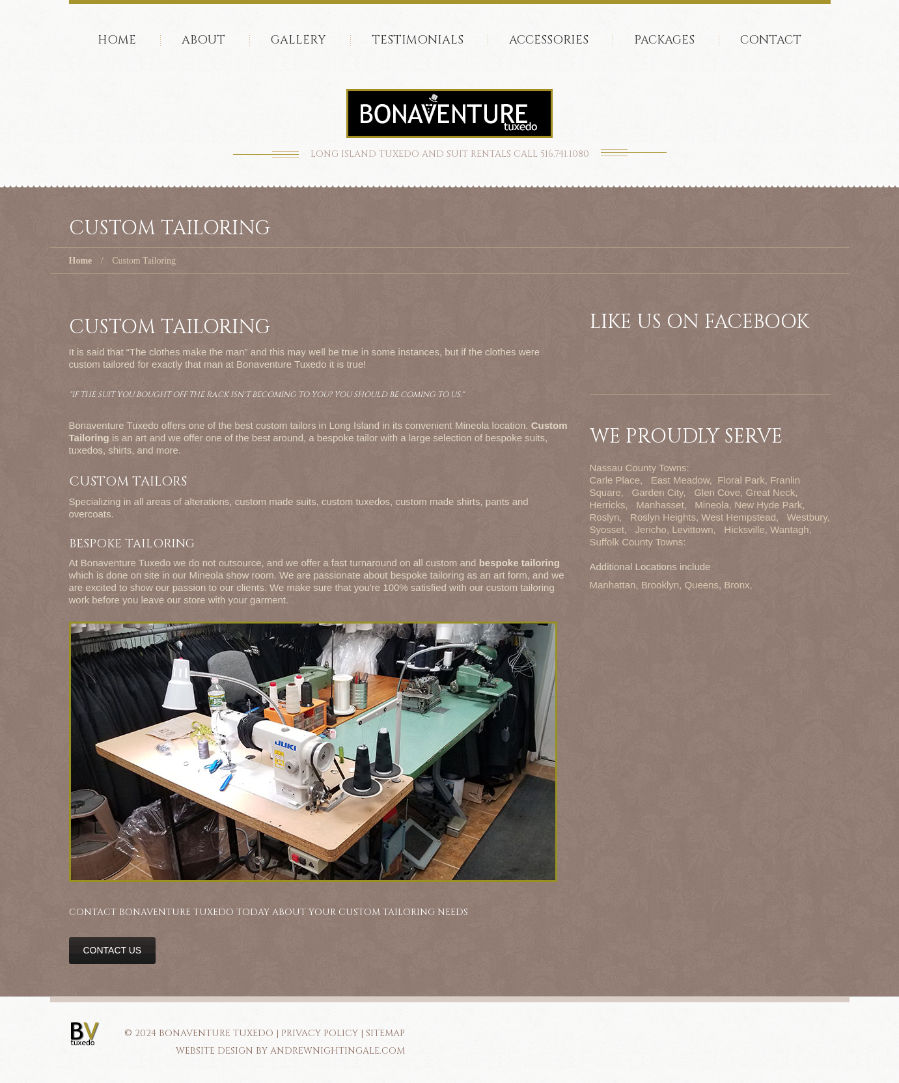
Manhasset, (661, 504)
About (203, 40)
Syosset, (609, 529)
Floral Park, (742, 480)
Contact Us (112, 950)
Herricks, (609, 504)
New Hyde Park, (769, 504)
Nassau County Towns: (639, 467)
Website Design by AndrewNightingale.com (290, 1051)
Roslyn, (606, 517)
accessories (548, 40)
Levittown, (694, 529)
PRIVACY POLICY (319, 1033)
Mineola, (713, 504)
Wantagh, (791, 529)
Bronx (736, 584)
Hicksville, (746, 529)
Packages (664, 40)
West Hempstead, (740, 517)
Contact (770, 40)
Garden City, (659, 492)
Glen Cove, (718, 492)
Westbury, (808, 517)
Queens (701, 584)
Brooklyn (660, 584)
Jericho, (652, 529)
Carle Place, (616, 480)
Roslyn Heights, (664, 517)
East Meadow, (681, 480)
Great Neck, (771, 492)
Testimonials (417, 40)
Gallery (298, 40)
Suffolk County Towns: (638, 541)
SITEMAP (385, 1033)
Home (117, 40)
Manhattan (613, 584)
